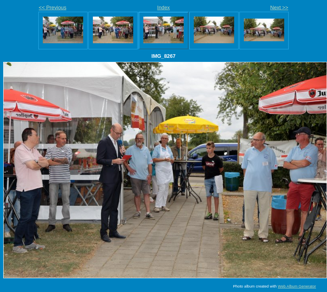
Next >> (279, 7)
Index (163, 7)
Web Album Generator (297, 286)
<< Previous (52, 7)
